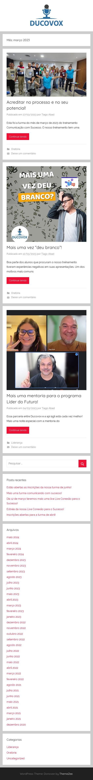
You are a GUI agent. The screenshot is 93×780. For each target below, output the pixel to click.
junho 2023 (13, 588)
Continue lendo (18, 136)
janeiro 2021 (14, 718)
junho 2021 (13, 696)
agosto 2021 (14, 684)
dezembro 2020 (16, 724)
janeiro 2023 (14, 616)
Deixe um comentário (23, 153)
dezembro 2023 (16, 560)
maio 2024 (13, 537)
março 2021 (14, 713)
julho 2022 (13, 650)
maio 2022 (13, 662)
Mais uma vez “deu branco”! (34, 247)
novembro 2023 (16, 565)
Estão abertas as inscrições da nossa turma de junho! (39, 487)
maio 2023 (13, 594)
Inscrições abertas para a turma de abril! (31, 514)
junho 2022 (13, 656)
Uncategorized (16, 758)
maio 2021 (13, 701)
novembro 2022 (16, 628)
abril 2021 (12, 707)
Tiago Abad (47, 114)
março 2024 (14, 548)
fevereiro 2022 (15, 679)
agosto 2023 (14, 577)
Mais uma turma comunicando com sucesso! (34, 493)
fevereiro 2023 (15, 611)
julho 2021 (13, 690)
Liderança (16, 442)
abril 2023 (12, 599)
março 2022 (14, 673)
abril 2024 (12, 543)
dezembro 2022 (16, 622)
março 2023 (14, 605)
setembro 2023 (16, 571)
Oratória (15, 149)
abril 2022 (12, 667)
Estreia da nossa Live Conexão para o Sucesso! (35, 509)
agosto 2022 (14, 645)
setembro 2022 (16, 639)
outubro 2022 (15, 633)
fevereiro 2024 (15, 554)
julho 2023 (13, 582)
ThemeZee (66, 773)
